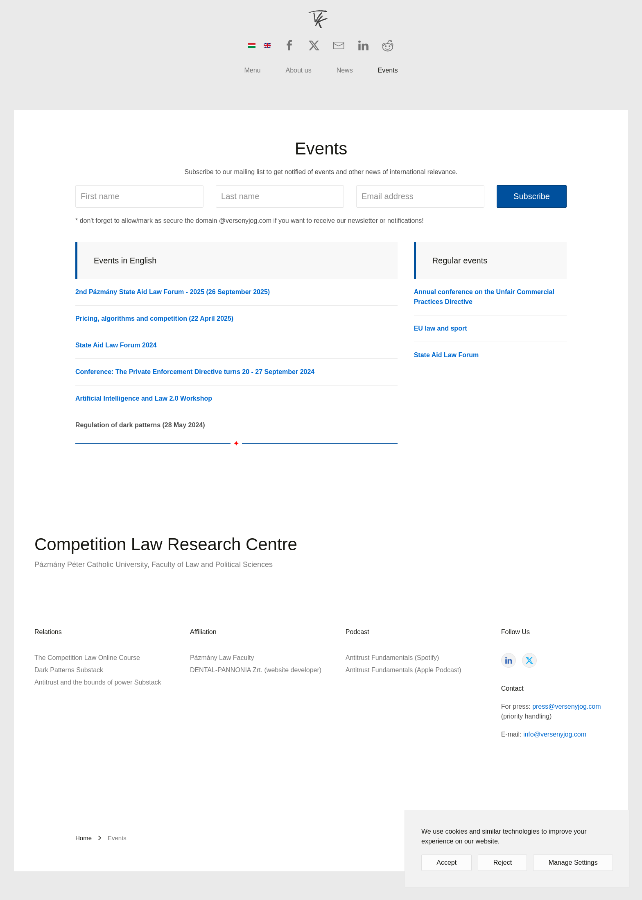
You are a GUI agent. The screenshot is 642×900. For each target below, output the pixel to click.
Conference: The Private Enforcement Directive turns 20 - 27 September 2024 (194, 371)
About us (298, 70)
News (345, 70)
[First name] (139, 196)
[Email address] (420, 196)
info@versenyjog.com (554, 734)
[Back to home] (321, 19)
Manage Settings (573, 862)
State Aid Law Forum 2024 (116, 345)
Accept (446, 862)
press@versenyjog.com (566, 706)
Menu (252, 70)
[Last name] (280, 196)
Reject (502, 862)
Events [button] (388, 70)
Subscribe (531, 196)
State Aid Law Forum (446, 354)
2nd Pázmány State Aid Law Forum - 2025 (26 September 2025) (172, 291)
